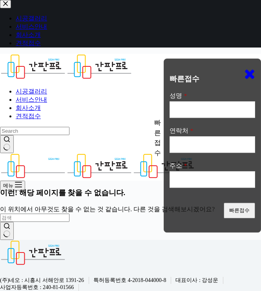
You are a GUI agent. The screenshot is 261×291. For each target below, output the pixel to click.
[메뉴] (12, 185)
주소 (178, 165)
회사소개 (28, 107)
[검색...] (34, 131)
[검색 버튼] (7, 144)
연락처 (181, 130)
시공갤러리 (31, 91)
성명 (178, 95)
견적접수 (28, 116)
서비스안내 (31, 99)
